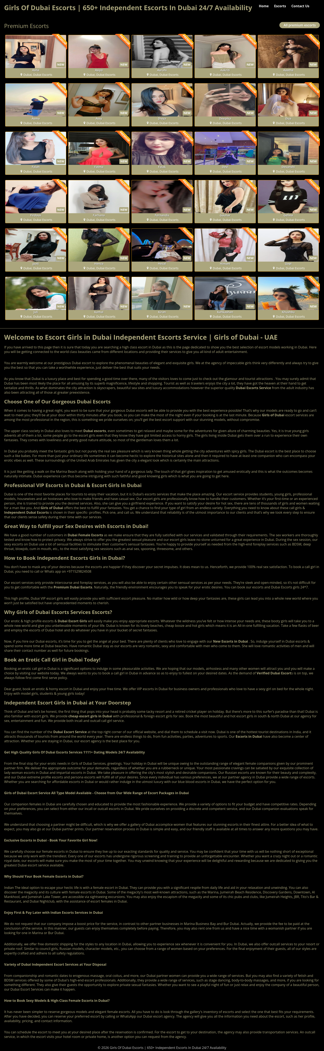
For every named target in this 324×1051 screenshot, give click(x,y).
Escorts (280, 6)
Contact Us (300, 6)
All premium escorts (300, 25)
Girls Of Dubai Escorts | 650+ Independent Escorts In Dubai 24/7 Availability (128, 7)
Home (264, 6)
